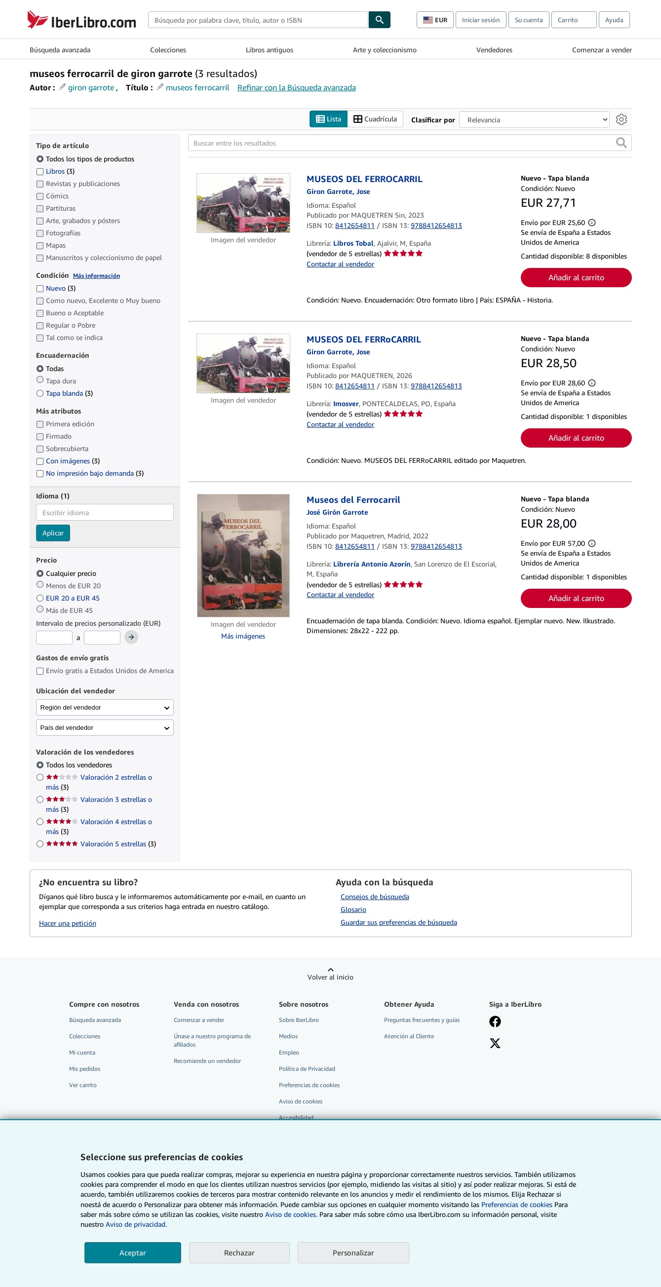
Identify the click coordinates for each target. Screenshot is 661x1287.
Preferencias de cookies (516, 1204)
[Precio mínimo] (54, 637)
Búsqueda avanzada (60, 49)
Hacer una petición (67, 923)
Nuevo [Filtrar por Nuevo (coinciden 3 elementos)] (56, 288)
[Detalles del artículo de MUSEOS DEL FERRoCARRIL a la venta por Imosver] (243, 363)
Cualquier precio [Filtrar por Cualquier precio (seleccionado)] (67, 573)
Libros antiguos (269, 49)
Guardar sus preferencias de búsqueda (399, 922)
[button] (621, 142)
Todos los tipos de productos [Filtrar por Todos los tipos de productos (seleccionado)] (86, 158)
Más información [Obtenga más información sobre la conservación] (96, 275)
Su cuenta (529, 20)
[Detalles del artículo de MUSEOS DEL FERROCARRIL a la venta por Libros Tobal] (243, 202)
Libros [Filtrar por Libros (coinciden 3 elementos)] (55, 170)
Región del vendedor (70, 707)
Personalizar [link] (353, 1252)
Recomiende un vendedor (207, 1060)
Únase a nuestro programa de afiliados (212, 1040)
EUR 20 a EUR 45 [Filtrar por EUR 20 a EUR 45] (69, 598)
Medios (288, 1036)
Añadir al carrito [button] (576, 277)
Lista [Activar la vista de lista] (328, 119)
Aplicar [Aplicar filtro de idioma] (53, 533)
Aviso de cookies (300, 1101)
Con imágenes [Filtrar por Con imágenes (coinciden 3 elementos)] (68, 460)
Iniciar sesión (481, 20)
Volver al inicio (330, 977)
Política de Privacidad (307, 1068)
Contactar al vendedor (340, 264)
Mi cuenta (82, 1052)
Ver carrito (83, 1085)
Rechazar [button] (239, 1252)
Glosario (353, 909)
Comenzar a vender (602, 49)
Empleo (289, 1052)
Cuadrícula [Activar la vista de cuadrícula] (375, 119)
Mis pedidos (84, 1068)
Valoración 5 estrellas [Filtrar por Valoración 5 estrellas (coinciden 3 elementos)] (101, 843)
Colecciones (168, 49)
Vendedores (494, 49)
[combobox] (258, 19)
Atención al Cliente (409, 1036)
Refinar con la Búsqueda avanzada (296, 87)
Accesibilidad (296, 1117)
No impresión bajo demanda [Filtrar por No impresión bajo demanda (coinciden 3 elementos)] (90, 473)
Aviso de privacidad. (136, 1224)
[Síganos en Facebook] (495, 1022)
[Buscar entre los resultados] (410, 142)
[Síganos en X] (495, 1044)
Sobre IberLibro (299, 1019)
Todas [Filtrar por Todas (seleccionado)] (51, 368)
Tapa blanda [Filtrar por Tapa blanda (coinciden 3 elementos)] (64, 393)
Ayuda (614, 20)
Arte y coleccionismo (385, 49)
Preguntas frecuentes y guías (422, 1019)
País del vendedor (66, 727)
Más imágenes (243, 636)
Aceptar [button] (132, 1252)
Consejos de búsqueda (375, 896)
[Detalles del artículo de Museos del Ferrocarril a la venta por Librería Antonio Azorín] (243, 555)
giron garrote (91, 87)
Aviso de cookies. (291, 1214)
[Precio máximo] (102, 637)
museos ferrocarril (198, 87)
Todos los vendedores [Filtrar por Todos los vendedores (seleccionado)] (80, 764)
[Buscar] (379, 19)
